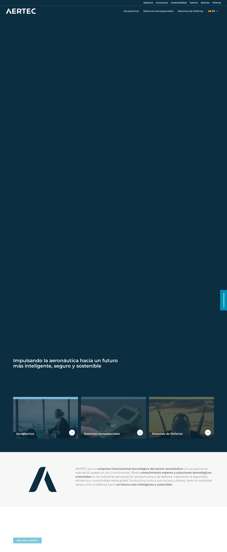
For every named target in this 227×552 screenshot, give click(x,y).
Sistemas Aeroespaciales (159, 11)
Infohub (216, 2)
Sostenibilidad (179, 2)
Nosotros (148, 2)
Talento (194, 2)
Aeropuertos (132, 11)
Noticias (205, 2)
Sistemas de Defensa (191, 11)
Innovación (162, 2)
